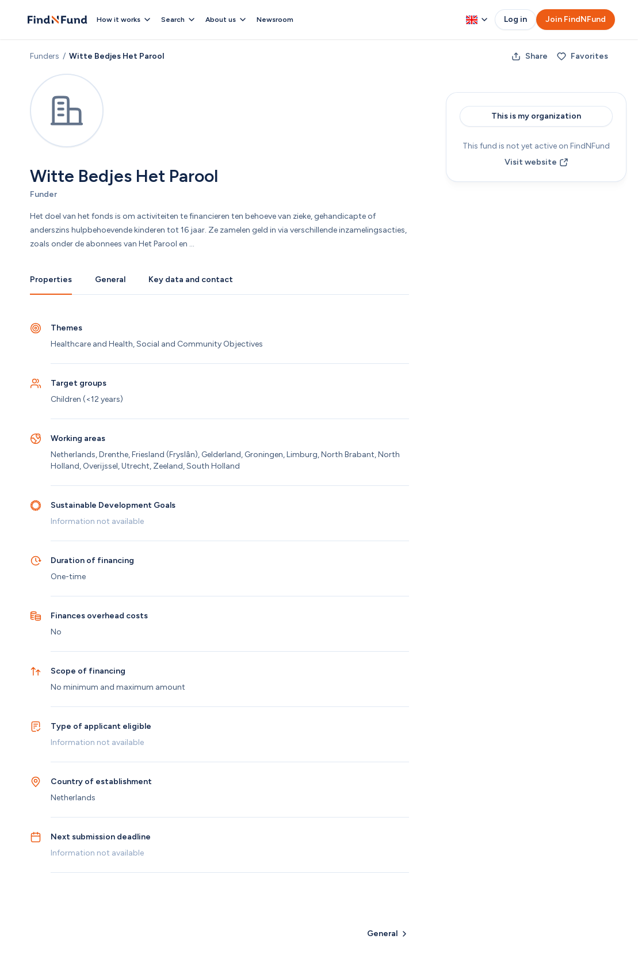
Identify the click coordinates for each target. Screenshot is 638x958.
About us (226, 19)
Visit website (536, 162)
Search (178, 19)
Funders (44, 56)
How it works (124, 19)
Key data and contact (190, 279)
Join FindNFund (575, 19)
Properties (51, 279)
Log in (515, 19)
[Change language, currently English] (477, 20)
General (110, 279)
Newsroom (275, 20)
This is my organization (536, 116)
